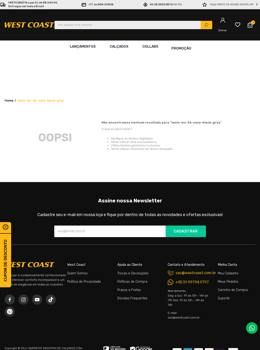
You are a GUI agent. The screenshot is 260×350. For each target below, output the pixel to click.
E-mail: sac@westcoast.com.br (184, 274)
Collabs (149, 46)
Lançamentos (82, 46)
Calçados (118, 46)
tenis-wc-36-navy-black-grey (40, 59)
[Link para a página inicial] (9, 59)
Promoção (181, 46)
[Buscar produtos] (206, 25)
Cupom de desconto (5, 260)
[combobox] (133, 25)
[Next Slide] (257, 4)
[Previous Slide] (3, 4)
